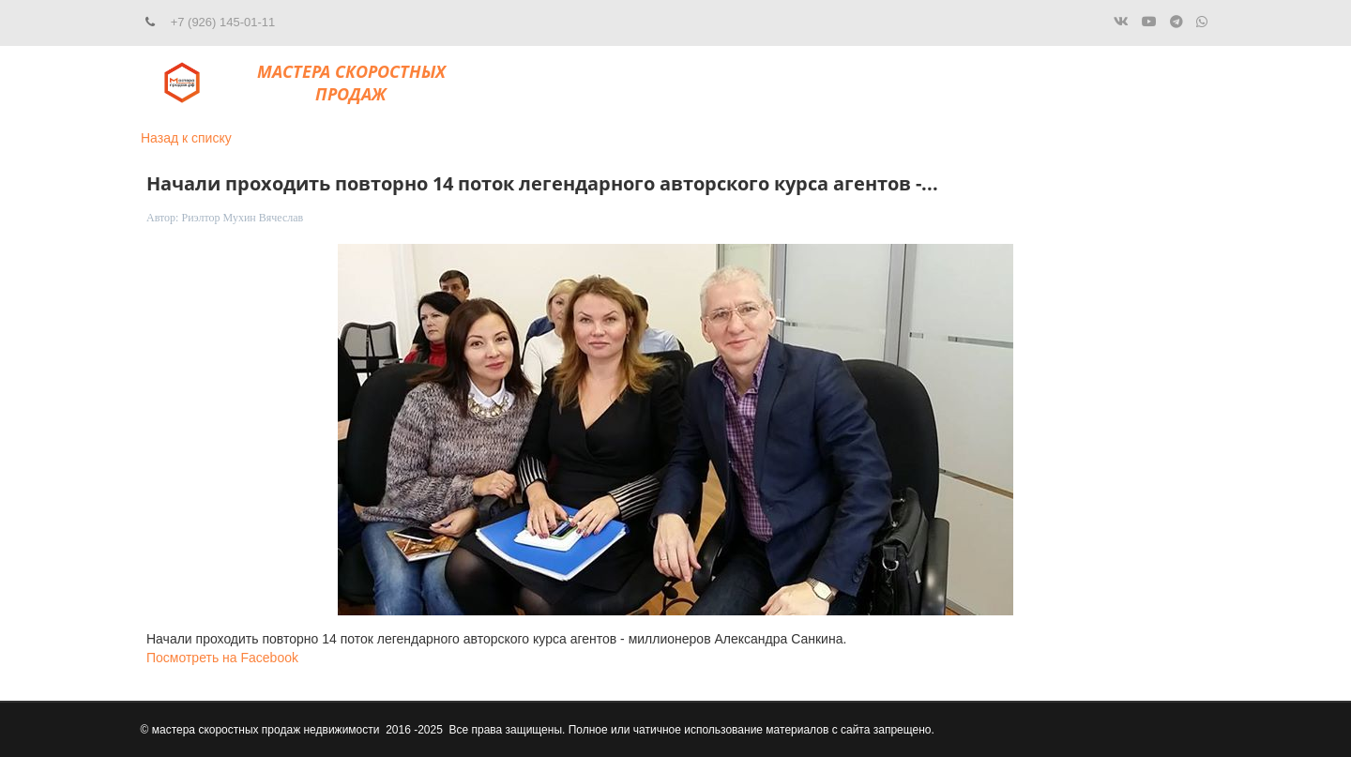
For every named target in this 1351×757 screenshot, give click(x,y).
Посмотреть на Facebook (222, 657)
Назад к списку (186, 137)
